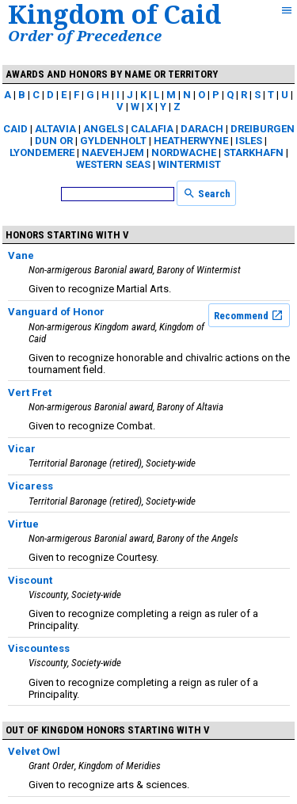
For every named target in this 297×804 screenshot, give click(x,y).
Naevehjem (113, 152)
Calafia (152, 129)
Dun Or (54, 141)
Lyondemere (42, 152)
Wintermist (189, 164)
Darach (202, 129)
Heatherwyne (191, 141)
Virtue (23, 524)
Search (206, 193)
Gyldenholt (113, 141)
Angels (103, 129)
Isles (248, 141)
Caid (15, 129)
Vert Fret (29, 392)
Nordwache (183, 152)
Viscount (30, 580)
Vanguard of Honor (56, 312)
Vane (21, 255)
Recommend (249, 315)
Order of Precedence (85, 35)
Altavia (55, 129)
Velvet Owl (34, 751)
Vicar (22, 449)
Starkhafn (253, 152)
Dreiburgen (262, 129)
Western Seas (113, 164)
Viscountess (39, 648)
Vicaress (30, 486)
